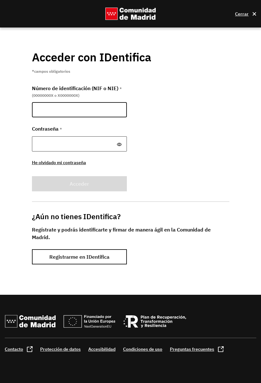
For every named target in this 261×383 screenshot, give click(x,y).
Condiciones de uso (142, 349)
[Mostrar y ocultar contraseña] (119, 144)
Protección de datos (60, 349)
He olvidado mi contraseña (59, 162)
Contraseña (47, 129)
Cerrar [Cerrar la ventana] (242, 14)
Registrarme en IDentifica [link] (79, 257)
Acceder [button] (79, 184)
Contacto (14, 349)
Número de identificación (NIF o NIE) (77, 88)
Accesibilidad (101, 349)
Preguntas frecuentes (192, 349)
